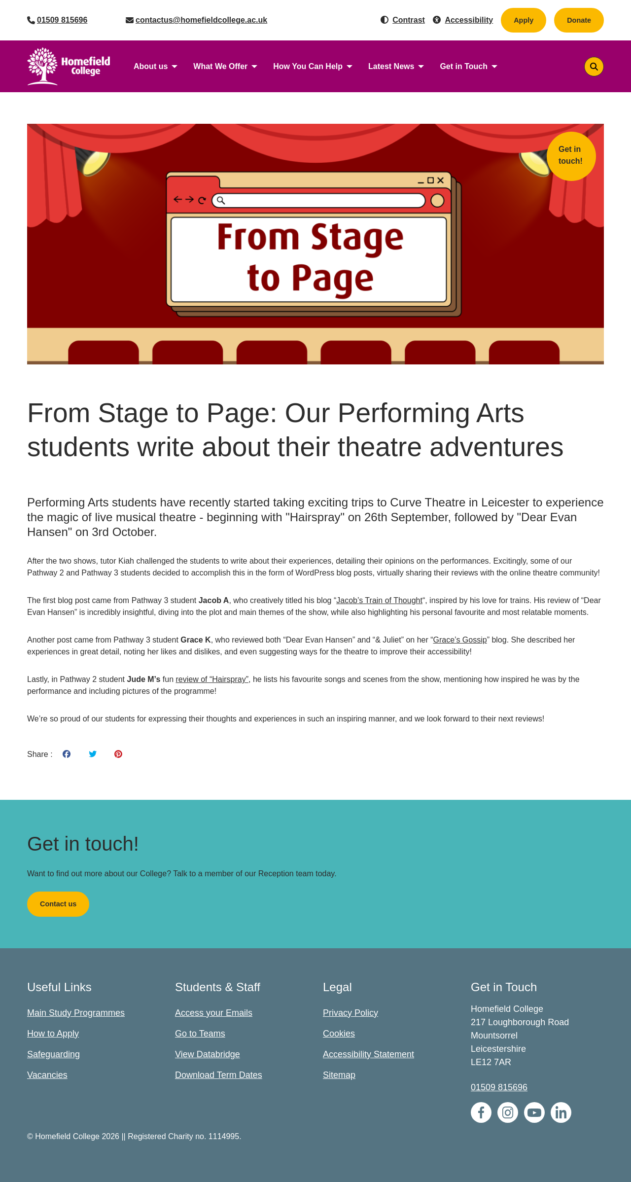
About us (151, 66)
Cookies (339, 1033)
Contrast (408, 20)
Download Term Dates (218, 1075)
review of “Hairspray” (211, 679)
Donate (585, 20)
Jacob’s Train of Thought (379, 600)
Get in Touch (464, 66)
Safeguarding (53, 1054)
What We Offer (220, 66)
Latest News (391, 66)
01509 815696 (62, 20)
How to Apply (53, 1033)
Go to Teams (200, 1033)
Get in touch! (571, 155)
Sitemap (339, 1075)
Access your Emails (213, 1012)
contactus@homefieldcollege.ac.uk (201, 20)
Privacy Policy (350, 1012)
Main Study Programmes (76, 1012)
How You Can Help (308, 66)
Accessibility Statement (368, 1054)
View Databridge (207, 1054)
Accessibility (469, 20)
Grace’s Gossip (460, 640)
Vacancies (47, 1075)
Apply (523, 20)
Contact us (58, 904)
